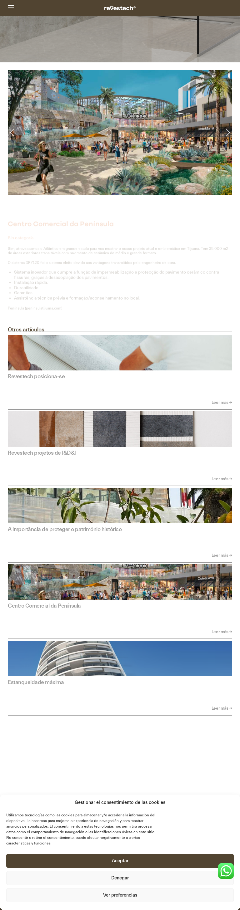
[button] (12, 136)
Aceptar (120, 861)
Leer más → (222, 402)
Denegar (120, 878)
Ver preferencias (120, 895)
